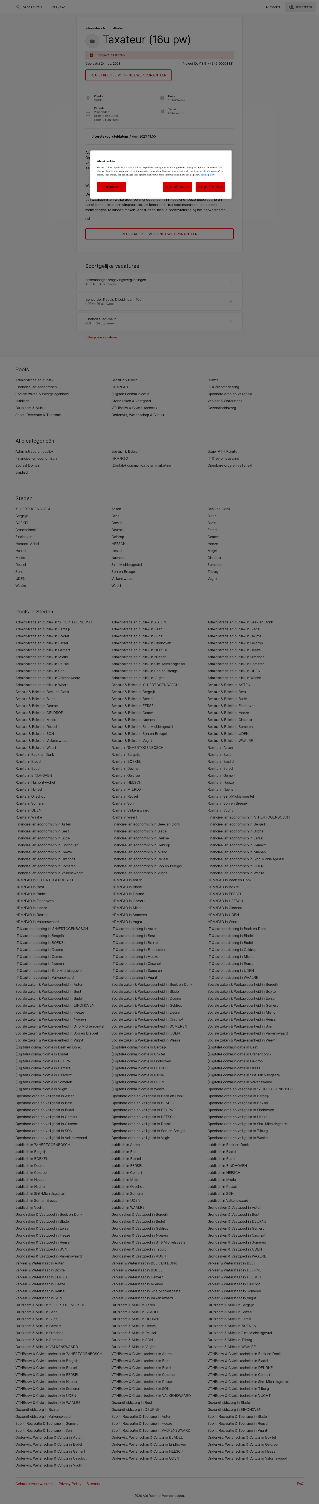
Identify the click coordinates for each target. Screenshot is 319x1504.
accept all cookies (210, 187)
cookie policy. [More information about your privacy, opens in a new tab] (208, 174)
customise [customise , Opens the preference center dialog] (112, 187)
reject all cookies (177, 187)
